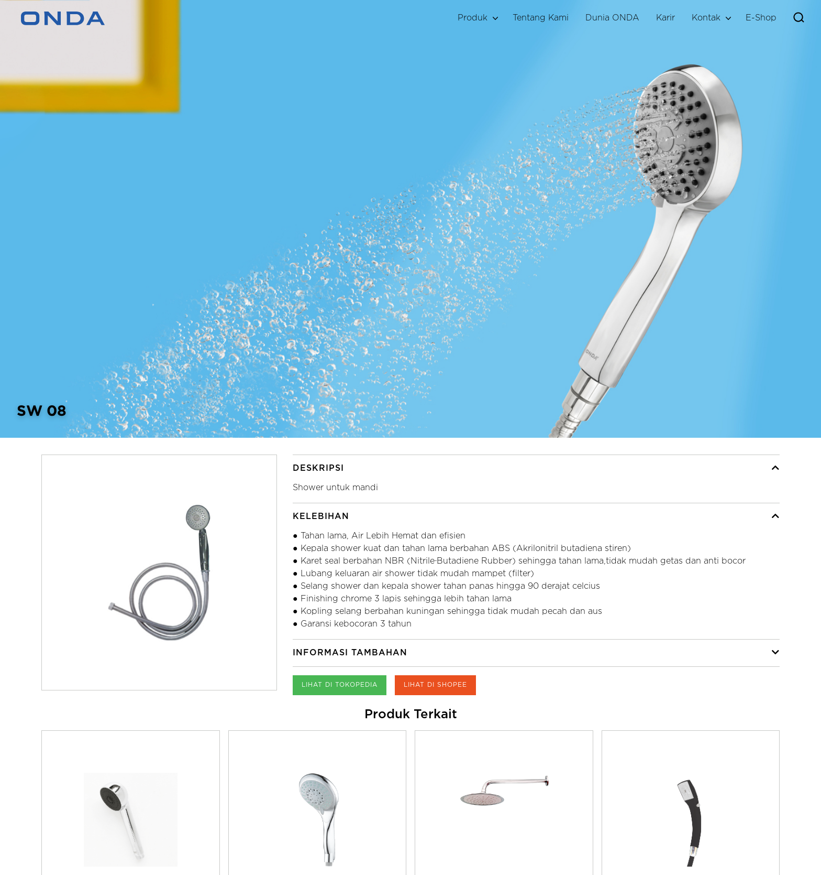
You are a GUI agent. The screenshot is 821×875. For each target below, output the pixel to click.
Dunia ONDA (612, 18)
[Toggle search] (798, 18)
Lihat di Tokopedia (340, 685)
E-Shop (761, 18)
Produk (472, 18)
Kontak (706, 18)
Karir (665, 18)
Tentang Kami (541, 18)
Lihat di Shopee (435, 685)
